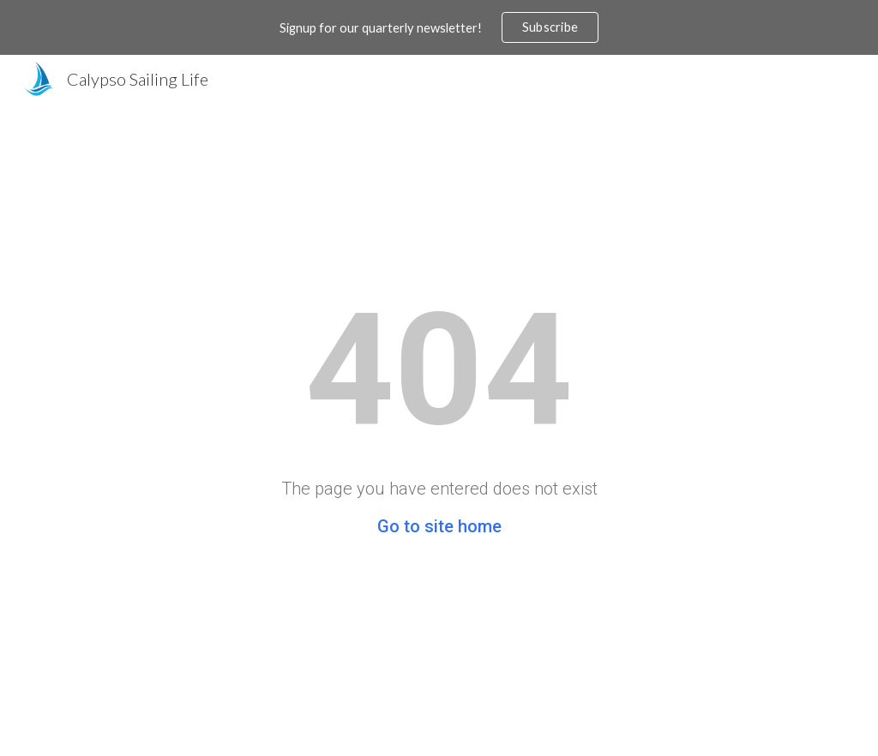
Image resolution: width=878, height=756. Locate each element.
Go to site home (439, 526)
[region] (439, 27)
